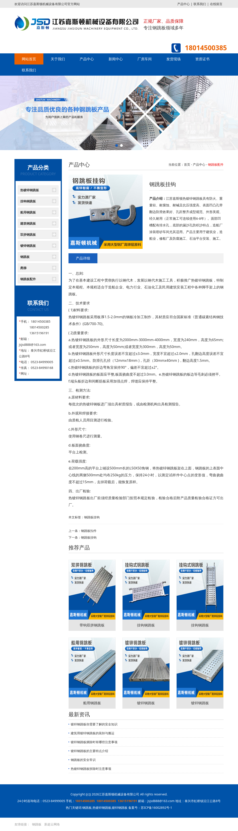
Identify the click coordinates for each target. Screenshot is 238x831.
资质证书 (202, 58)
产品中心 (183, 4)
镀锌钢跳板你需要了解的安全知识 (94, 724)
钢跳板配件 (28, 279)
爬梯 (23, 268)
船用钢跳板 (28, 212)
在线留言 (216, 4)
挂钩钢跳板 (28, 201)
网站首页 (29, 58)
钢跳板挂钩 (89, 537)
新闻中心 (116, 58)
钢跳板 (25, 257)
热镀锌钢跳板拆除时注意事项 (91, 769)
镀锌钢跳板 (28, 245)
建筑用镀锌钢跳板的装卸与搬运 (92, 733)
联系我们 (200, 4)
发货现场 (173, 58)
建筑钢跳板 (28, 223)
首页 (187, 164)
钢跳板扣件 (89, 531)
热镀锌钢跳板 (29, 190)
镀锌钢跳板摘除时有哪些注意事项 (94, 742)
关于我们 (58, 58)
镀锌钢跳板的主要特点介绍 (89, 751)
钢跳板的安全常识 (83, 760)
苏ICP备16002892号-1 (156, 807)
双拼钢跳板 (28, 234)
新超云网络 (52, 824)
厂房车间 (144, 58)
